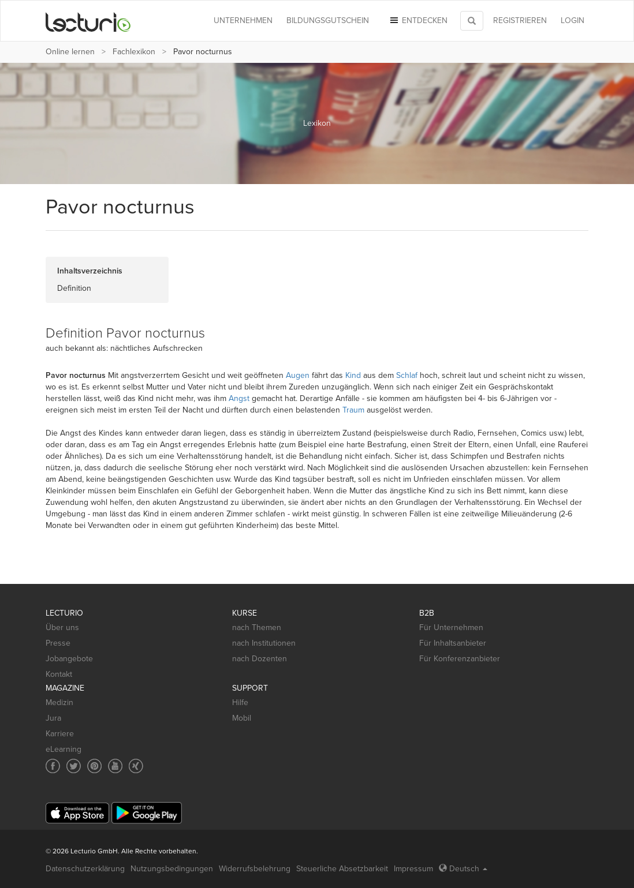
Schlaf (406, 375)
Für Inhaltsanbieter (452, 643)
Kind (353, 375)
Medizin (59, 702)
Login (572, 20)
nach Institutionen (264, 643)
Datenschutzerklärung (85, 869)
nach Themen (256, 627)
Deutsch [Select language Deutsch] (463, 869)
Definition (74, 288)
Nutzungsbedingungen (171, 869)
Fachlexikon (134, 52)
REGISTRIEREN (520, 20)
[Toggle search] (471, 21)
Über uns (62, 627)
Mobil (241, 718)
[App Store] (77, 813)
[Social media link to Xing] (136, 766)
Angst (239, 398)
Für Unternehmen (451, 627)
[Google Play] (146, 812)
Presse (58, 643)
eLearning (63, 749)
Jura (53, 718)
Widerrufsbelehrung (254, 869)
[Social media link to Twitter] (73, 766)
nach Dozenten (259, 659)
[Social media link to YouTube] (115, 766)
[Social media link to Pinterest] (94, 766)
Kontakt (59, 674)
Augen (297, 375)
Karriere (60, 734)
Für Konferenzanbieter (459, 659)
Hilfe (240, 702)
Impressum (413, 869)
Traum (353, 410)
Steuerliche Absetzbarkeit (342, 869)
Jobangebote (69, 659)
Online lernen (70, 52)
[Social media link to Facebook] (53, 766)
